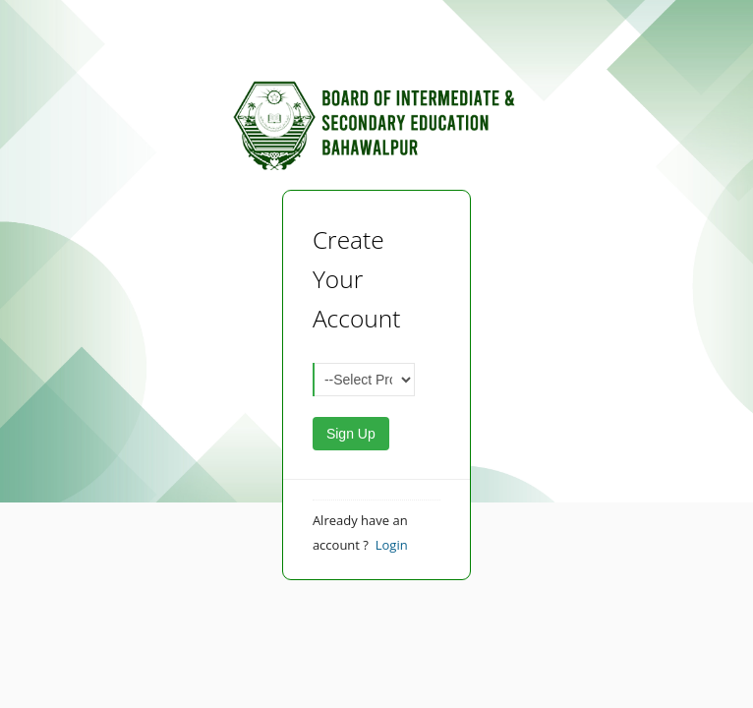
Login (392, 545)
